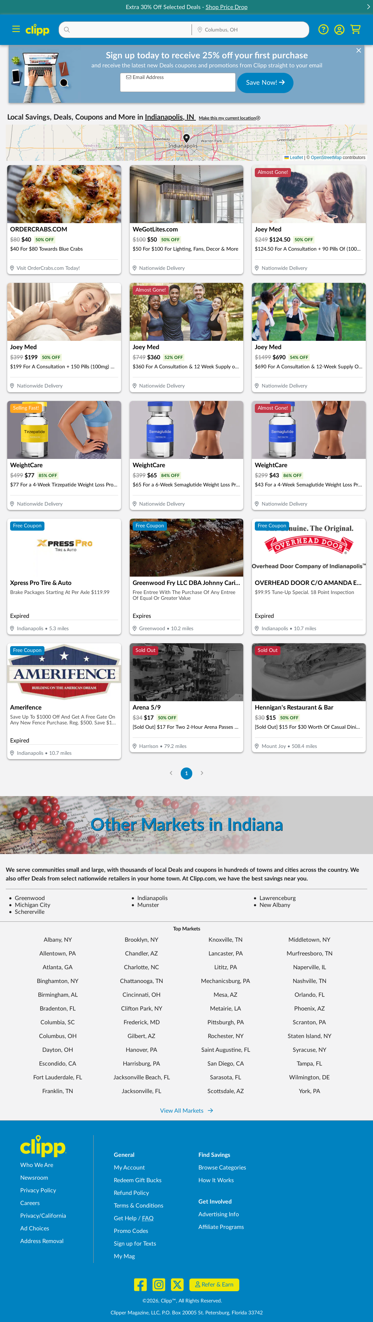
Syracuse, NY (309, 1050)
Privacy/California (43, 1216)
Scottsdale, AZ (225, 1091)
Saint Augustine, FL (225, 1050)
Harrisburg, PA (141, 1064)
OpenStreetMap (326, 157)
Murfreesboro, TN (310, 954)
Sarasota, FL (225, 1077)
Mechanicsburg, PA (225, 981)
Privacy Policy (38, 1190)
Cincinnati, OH (141, 995)
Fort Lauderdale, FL (57, 1077)
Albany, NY (58, 940)
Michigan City (29, 905)
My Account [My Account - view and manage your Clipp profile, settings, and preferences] (129, 1168)
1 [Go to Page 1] (186, 773)
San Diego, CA (225, 1064)
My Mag (124, 1256)
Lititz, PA (225, 967)
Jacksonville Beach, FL (141, 1077)
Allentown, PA (57, 954)
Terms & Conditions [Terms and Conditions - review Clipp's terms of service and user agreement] (138, 1206)
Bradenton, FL (58, 1009)
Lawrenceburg (274, 898)
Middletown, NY (309, 940)
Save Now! (265, 82)
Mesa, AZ (225, 995)
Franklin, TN (57, 1091)
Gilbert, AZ (141, 1036)
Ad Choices (34, 1228)
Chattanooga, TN (141, 981)
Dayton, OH (57, 1050)
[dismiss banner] (358, 50)
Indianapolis (149, 898)
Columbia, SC (57, 1022)
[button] (368, 7)
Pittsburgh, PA (225, 1022)
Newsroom (34, 1178)
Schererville (26, 912)
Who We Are (36, 1165)
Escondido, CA (57, 1064)
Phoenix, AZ (309, 1009)
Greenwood (27, 898)
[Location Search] (250, 30)
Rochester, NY (226, 1036)
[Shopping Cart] (355, 29)
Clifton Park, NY (141, 1009)
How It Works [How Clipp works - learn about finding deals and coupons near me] (216, 1180)
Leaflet (293, 157)
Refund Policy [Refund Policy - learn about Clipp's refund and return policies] (131, 1193)
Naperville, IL (309, 967)
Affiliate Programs (221, 1227)
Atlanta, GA (58, 967)
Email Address (145, 77)
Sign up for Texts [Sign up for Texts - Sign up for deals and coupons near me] (135, 1244)
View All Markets (186, 1111)
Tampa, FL (309, 1064)
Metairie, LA (225, 1009)
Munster (145, 905)
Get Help (125, 1218)
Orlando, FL (310, 995)
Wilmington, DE (309, 1077)
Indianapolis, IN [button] (170, 117)
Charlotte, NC (141, 967)
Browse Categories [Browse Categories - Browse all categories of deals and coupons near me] (222, 1168)
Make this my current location (229, 118)
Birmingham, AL (58, 995)
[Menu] (16, 30)
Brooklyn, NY (141, 940)
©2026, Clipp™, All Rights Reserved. (182, 1301)
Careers (30, 1203)
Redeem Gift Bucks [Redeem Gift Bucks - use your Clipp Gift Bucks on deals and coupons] (138, 1180)
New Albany (271, 905)
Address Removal (42, 1241)
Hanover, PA (141, 1050)
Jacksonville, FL (141, 1091)
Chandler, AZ (141, 954)
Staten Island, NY (309, 1036)
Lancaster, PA (226, 954)
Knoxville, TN (226, 940)
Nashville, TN (309, 981)
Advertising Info (218, 1214)
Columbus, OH (58, 1036)
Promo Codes (131, 1231)
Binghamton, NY (57, 981)
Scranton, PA (309, 1022)
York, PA (309, 1091)
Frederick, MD (142, 1022)
